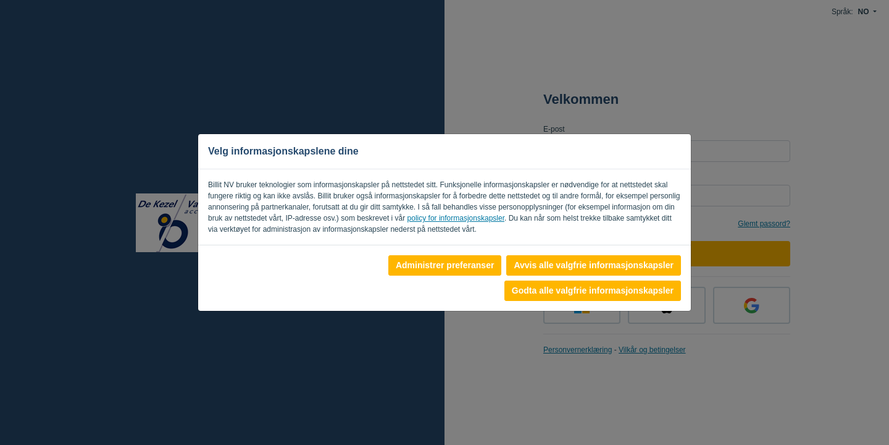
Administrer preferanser (445, 265)
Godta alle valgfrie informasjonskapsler (593, 290)
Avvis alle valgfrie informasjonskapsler (594, 265)
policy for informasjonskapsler (455, 218)
